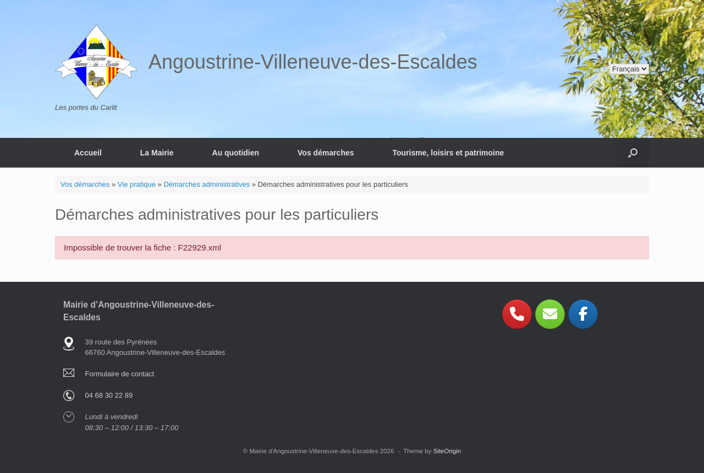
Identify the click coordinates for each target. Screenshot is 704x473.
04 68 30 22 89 (109, 395)
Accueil (88, 152)
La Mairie (157, 152)
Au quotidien (236, 152)
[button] (633, 153)
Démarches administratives (206, 184)
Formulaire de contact (120, 374)
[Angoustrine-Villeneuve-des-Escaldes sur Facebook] (583, 314)
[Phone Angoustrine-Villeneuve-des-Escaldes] (517, 314)
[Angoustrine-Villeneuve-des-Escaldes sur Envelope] (550, 314)
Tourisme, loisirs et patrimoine (448, 152)
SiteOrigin (447, 451)
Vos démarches (326, 152)
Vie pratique (137, 184)
